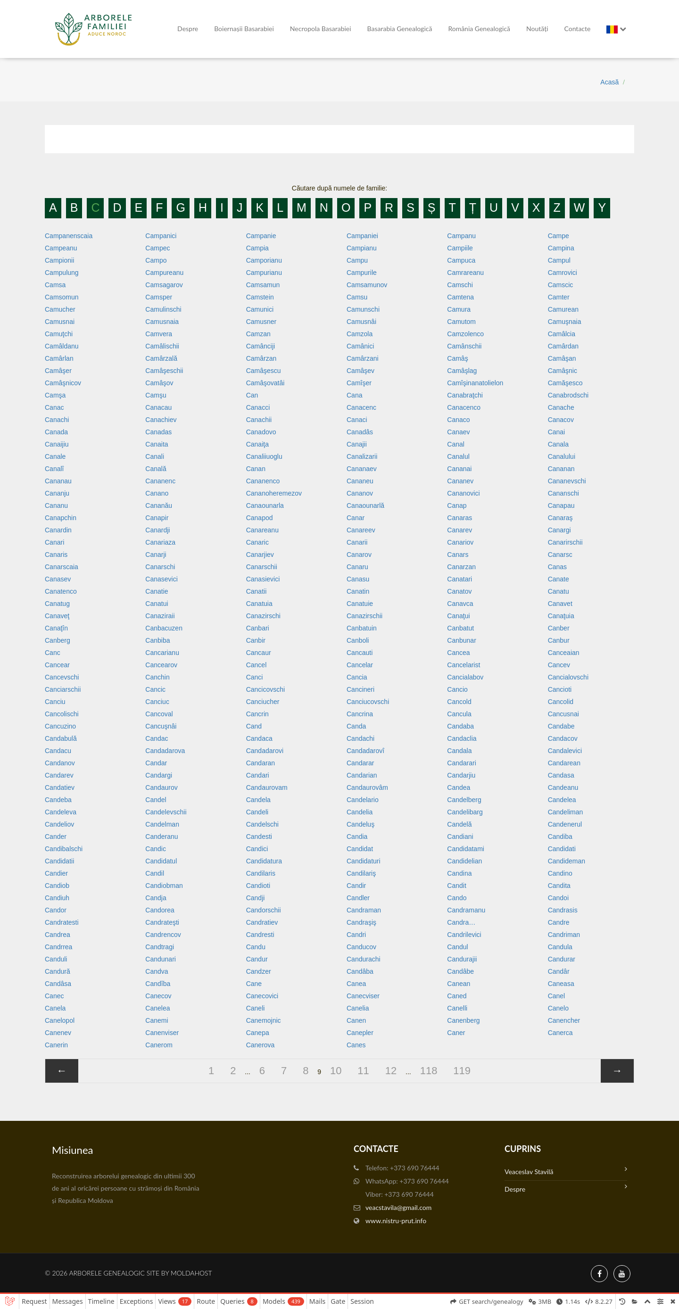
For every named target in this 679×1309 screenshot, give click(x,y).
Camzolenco (465, 334)
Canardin (58, 530)
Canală (155, 468)
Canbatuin (362, 628)
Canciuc (157, 701)
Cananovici (463, 493)
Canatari (459, 579)
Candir (356, 885)
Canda (356, 726)
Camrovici (562, 272)
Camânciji (260, 346)
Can (252, 395)
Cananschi (563, 493)
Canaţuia (561, 616)
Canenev (58, 1032)
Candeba (58, 800)
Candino (560, 873)
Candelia (360, 812)
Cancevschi (62, 677)
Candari (257, 775)
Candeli (257, 812)
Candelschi (262, 824)
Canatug (57, 603)
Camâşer (58, 370)
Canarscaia (61, 567)
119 (462, 1071)
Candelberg (464, 800)
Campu (357, 260)
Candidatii (59, 861)
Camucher (60, 309)
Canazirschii (364, 616)
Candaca (259, 738)
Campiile (459, 248)
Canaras (459, 518)
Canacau (158, 407)
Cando (456, 898)
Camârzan (261, 358)
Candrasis (563, 910)
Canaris (56, 554)
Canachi (57, 419)
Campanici (160, 236)
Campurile (362, 272)
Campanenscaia (68, 236)
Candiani (460, 836)
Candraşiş (361, 922)
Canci (254, 677)
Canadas (158, 432)
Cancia (357, 677)
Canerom (159, 1045)
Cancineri (360, 689)
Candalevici (565, 750)
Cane (254, 983)
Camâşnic (562, 370)
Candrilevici (464, 934)
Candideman (566, 861)
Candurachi (364, 959)
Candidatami (465, 849)
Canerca (560, 1032)
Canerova (260, 1045)
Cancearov (161, 665)
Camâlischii (162, 346)
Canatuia (259, 603)
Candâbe (460, 971)
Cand (254, 726)
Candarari (461, 763)
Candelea (562, 800)
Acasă (609, 82)
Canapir (156, 518)
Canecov (158, 996)
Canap (456, 505)
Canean (458, 983)
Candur (257, 959)
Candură (57, 971)
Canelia (358, 1008)
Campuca (461, 260)
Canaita (156, 444)
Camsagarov (163, 285)
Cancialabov (465, 677)
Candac (156, 738)
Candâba (360, 971)
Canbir (255, 640)
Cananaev (362, 468)
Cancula (459, 714)
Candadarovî (365, 750)
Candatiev (60, 787)
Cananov (360, 493)
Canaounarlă (365, 505)
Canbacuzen (163, 628)
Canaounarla (265, 505)
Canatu (558, 591)
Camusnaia (162, 321)
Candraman (364, 910)
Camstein (260, 297)
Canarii (357, 542)
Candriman (564, 934)
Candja (155, 898)
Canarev (459, 530)
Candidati (562, 849)
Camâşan (562, 358)
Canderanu (161, 836)
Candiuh (57, 898)
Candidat (360, 849)
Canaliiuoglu (264, 456)
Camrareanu (465, 272)
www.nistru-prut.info (395, 1221)
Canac (54, 407)
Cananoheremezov (274, 493)
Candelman (162, 824)
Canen (356, 1020)
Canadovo (261, 432)
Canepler (360, 1032)
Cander (55, 836)
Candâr (559, 971)
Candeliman (565, 812)
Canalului (561, 456)
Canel (556, 996)
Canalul (458, 456)
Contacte (577, 29)
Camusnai (60, 321)
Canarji (155, 554)
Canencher (564, 1020)
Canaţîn (56, 628)
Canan (255, 468)
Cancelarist (463, 665)
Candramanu (466, 910)
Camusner (261, 321)
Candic (155, 849)
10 (335, 1071)
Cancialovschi (568, 677)
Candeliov (59, 824)
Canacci (258, 407)
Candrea (57, 934)
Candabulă (61, 738)
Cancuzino (60, 726)
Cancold (459, 701)
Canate (558, 579)
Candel (155, 800)
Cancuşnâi (160, 726)
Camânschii (464, 346)
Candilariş (361, 873)
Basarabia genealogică (399, 29)
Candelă (459, 824)
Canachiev (160, 419)
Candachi (360, 738)
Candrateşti (162, 922)
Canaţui (458, 616)
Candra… (461, 922)
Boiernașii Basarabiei (244, 29)
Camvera (158, 334)
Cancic (155, 689)
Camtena (460, 297)
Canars (457, 554)
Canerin (56, 1045)
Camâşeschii (164, 370)
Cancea (458, 652)
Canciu (55, 701)
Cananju (57, 493)
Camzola (360, 334)
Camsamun (263, 285)
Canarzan (461, 567)
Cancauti (360, 652)
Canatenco (61, 591)
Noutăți (537, 29)
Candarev (59, 775)
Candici (257, 849)
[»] (617, 1071)
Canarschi (160, 567)
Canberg (57, 640)
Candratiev (262, 922)
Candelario (363, 800)
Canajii (357, 444)
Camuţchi (59, 334)
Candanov (60, 763)
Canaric (257, 542)
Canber (559, 628)
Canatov (459, 591)
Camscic (560, 285)
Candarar (360, 763)
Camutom (461, 321)
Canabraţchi (465, 395)
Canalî (54, 468)
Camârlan (59, 358)
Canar (355, 518)
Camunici (259, 309)
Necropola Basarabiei (320, 29)
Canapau (561, 505)
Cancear (57, 665)
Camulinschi (163, 309)
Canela (55, 1008)
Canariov (460, 542)
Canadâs (360, 432)
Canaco (458, 419)
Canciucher (263, 701)
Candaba (460, 726)
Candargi (158, 775)
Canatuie (360, 603)
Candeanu (563, 787)
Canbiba (157, 640)
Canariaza (160, 542)
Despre (187, 29)
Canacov (561, 419)
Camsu (357, 297)
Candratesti (62, 922)
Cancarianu (162, 652)
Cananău (158, 505)
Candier (56, 873)
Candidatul (161, 861)
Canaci (357, 419)
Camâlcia (561, 334)
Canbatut (460, 628)
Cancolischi (62, 714)
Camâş (457, 358)
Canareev (361, 530)
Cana (354, 395)
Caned (456, 996)
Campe (558, 236)
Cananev (460, 481)
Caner (456, 1032)
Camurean (563, 309)
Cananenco (263, 481)
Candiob (57, 885)
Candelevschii (165, 812)
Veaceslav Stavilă (566, 1171)
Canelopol (60, 1020)
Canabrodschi (568, 395)
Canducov (361, 947)
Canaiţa (257, 444)
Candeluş (360, 824)
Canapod (259, 518)
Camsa (55, 285)
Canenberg (463, 1020)
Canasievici (263, 579)
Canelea (157, 1008)
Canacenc (361, 407)
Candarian (362, 775)
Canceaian (564, 652)
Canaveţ (57, 616)
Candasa (561, 775)
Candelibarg (465, 812)
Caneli (255, 1008)
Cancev (559, 665)
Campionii (59, 260)
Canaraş (560, 518)
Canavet (560, 603)
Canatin (358, 591)
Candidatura (264, 861)
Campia (257, 248)
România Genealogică (479, 29)
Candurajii (462, 959)
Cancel (256, 665)
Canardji (157, 530)
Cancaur (258, 652)
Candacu (58, 750)
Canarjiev (260, 554)
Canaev (458, 432)
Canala (558, 444)
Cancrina (360, 714)
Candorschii (263, 910)
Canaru (357, 567)
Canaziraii (159, 616)
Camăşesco (565, 383)
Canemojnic (263, 1020)
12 (391, 1071)
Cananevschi (567, 481)
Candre (559, 922)
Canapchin (60, 518)
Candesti (259, 836)
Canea (356, 983)
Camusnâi (361, 321)
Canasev (58, 579)
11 (363, 1071)
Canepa (257, 1032)
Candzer (258, 971)
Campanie (261, 236)
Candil (154, 873)
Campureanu (164, 272)
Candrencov (163, 934)
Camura (459, 309)
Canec (54, 996)
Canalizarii (362, 456)
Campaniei (362, 236)
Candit (456, 885)
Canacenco (463, 407)
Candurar (561, 959)
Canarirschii (565, 542)
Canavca (460, 603)
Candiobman (163, 885)
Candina (459, 873)
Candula (560, 947)
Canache (561, 407)
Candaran (260, 763)
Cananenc (160, 481)
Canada (56, 432)
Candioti (258, 885)
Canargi (559, 530)
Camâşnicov (63, 383)
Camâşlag (462, 370)
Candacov (563, 738)
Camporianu (264, 260)
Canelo (558, 1008)
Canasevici (161, 579)
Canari (54, 542)
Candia (357, 836)
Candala (459, 750)
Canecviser (363, 996)
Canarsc (560, 554)
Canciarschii (63, 689)
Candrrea (58, 947)
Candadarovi (264, 750)
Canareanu (262, 530)
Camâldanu (62, 346)
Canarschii (261, 567)
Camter (559, 297)
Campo (155, 260)
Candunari (160, 959)
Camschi (459, 285)
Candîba (157, 983)
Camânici (360, 346)
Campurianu (264, 272)
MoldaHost (191, 1273)
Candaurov (161, 787)
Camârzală (161, 358)
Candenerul (565, 824)
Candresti (260, 934)
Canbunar (461, 640)
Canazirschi (263, 616)
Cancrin (257, 714)
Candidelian (464, 861)
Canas (557, 567)
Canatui (156, 603)
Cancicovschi (265, 689)
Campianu (362, 248)
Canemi (156, 1020)
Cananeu (360, 481)
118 (429, 1071)
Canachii (259, 419)
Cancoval (159, 714)
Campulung (62, 272)
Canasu (358, 579)
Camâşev (360, 370)
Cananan (561, 468)
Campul (559, 260)
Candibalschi (64, 849)
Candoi (558, 898)
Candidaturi (364, 861)
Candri (356, 934)
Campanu (461, 236)
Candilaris (260, 873)
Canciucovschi (368, 701)
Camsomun (62, 297)
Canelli (457, 1008)
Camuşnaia (564, 321)
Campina (561, 248)
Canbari (257, 628)
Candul (457, 947)
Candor (55, 910)
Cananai (459, 468)
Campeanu (61, 248)
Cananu (56, 505)
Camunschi (363, 309)
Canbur (559, 640)
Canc (52, 652)
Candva (156, 971)
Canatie (156, 591)
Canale (55, 456)
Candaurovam (267, 787)
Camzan (258, 334)
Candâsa (58, 983)
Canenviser (162, 1032)
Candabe (561, 726)
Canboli (358, 640)
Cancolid (560, 701)
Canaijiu (57, 444)
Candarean (564, 763)
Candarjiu (461, 775)
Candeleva (60, 812)
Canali (154, 456)
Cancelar (360, 665)
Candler (358, 898)
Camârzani (363, 358)
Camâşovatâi (265, 383)
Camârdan (563, 346)
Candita (559, 885)
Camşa (55, 395)
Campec (157, 248)
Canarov (359, 554)
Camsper (158, 297)
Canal (455, 444)
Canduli (56, 959)
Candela (258, 800)
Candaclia (461, 738)
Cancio (457, 689)
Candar (156, 763)
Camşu (155, 395)
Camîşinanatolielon (475, 383)
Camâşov (159, 383)
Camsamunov (367, 285)
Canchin (157, 677)
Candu (255, 947)
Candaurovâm (367, 787)
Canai (556, 432)
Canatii (256, 591)
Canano (156, 493)
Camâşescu (263, 370)
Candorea (159, 910)
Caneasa (561, 983)
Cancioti (560, 689)
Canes (356, 1045)
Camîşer (359, 383)
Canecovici (262, 996)
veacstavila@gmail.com (398, 1207)
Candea (458, 787)
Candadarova (165, 750)
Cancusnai (563, 714)
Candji (255, 898)
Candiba (560, 836)
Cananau (58, 481)
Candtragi (159, 947)
